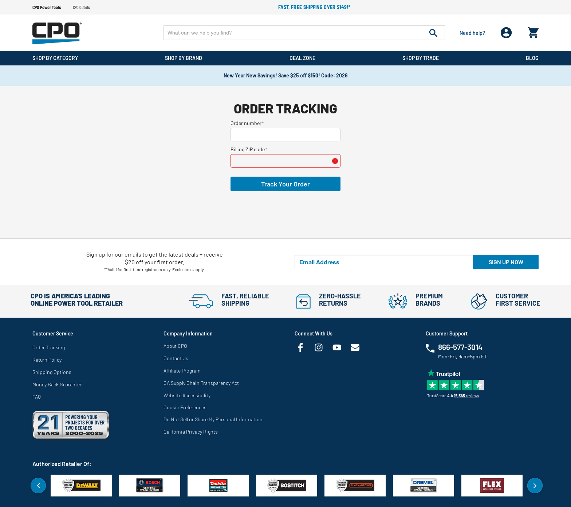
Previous (38, 485)
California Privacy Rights (191, 431)
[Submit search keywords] (433, 33)
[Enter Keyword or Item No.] (304, 32)
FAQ (36, 397)
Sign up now (506, 261)
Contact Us (176, 358)
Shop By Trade (420, 58)
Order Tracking (48, 347)
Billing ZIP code (248, 149)
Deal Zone (302, 58)
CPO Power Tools (46, 7)
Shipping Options (51, 372)
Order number (246, 123)
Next (535, 485)
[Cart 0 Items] (533, 31)
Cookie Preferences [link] (185, 407)
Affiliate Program (182, 370)
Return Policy (47, 360)
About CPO (175, 346)
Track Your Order (285, 184)
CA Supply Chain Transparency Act (201, 383)
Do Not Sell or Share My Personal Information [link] (213, 419)
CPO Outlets (81, 7)
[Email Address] (384, 262)
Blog (532, 58)
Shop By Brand (183, 58)
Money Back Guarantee (57, 384)
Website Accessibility (187, 395)
